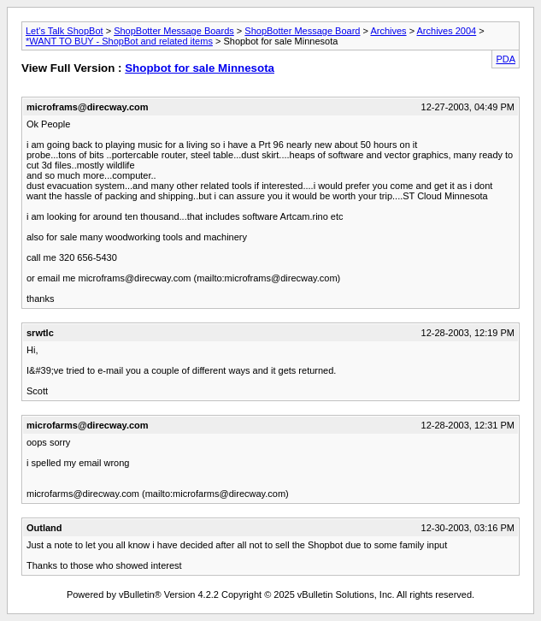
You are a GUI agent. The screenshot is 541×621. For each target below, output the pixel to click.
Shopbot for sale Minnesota (199, 68)
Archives (388, 31)
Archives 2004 (447, 31)
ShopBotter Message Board (302, 31)
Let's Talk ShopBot (64, 31)
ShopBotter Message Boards (174, 31)
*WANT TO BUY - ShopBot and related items (119, 41)
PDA (505, 59)
